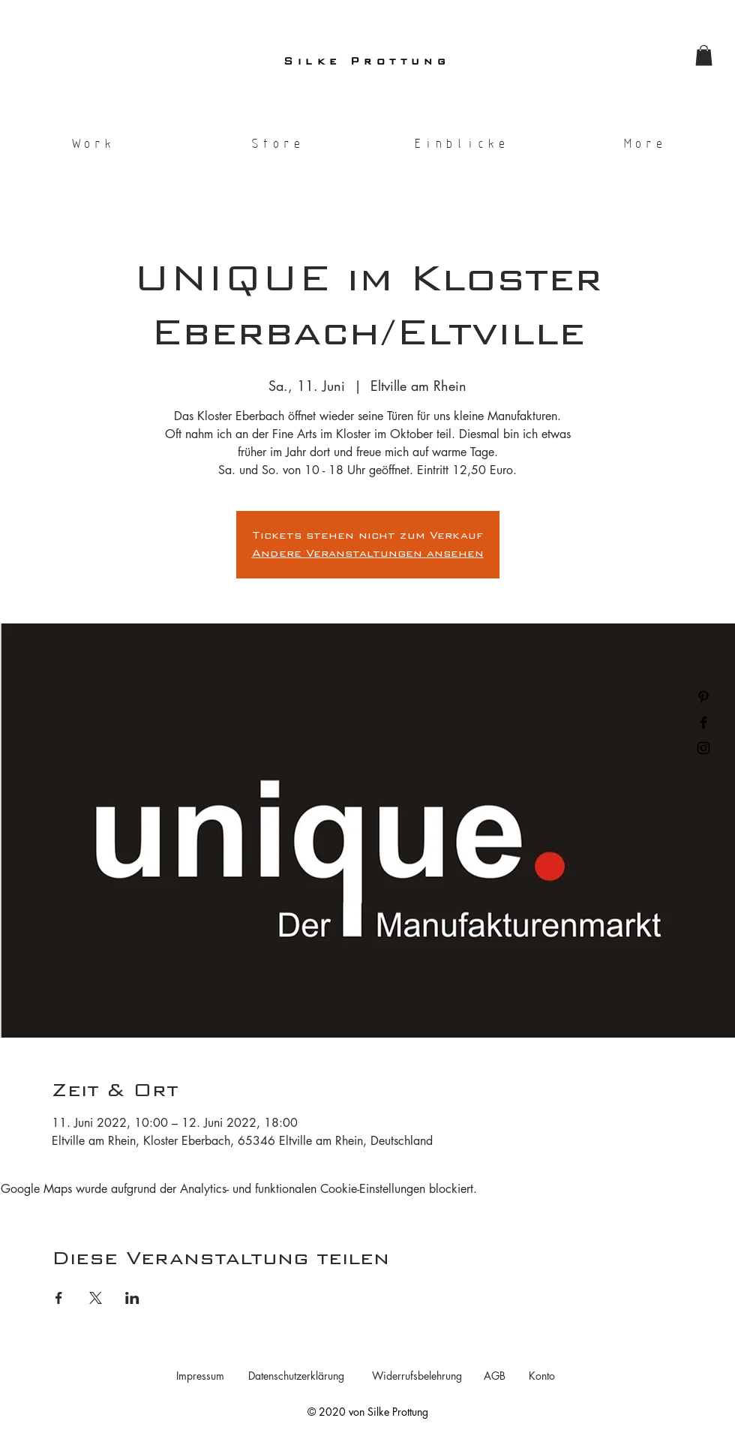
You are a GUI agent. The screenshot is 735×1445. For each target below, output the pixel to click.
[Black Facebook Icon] (703, 722)
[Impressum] (199, 1375)
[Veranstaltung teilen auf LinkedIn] (132, 1298)
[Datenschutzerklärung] (295, 1375)
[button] (703, 55)
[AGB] (494, 1375)
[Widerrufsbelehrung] (416, 1375)
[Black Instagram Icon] (703, 748)
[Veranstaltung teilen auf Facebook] (59, 1298)
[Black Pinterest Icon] (703, 697)
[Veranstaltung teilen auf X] (95, 1298)
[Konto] (541, 1375)
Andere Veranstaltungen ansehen (368, 553)
